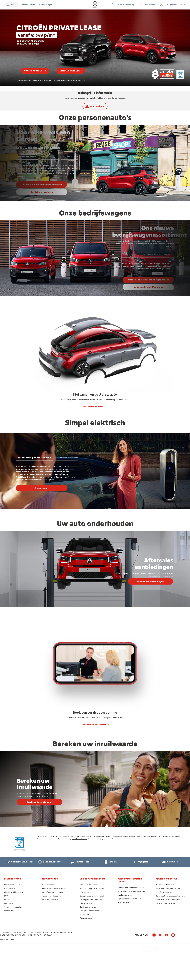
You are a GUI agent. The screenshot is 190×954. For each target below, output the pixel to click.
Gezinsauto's (9, 903)
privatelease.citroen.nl (79, 839)
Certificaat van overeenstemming (170, 896)
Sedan (6, 899)
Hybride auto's (10, 888)
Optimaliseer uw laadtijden (129, 899)
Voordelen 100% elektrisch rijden (132, 891)
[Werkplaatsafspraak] (172, 5)
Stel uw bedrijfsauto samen (92, 888)
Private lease (85, 892)
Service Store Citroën (165, 903)
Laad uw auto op (125, 895)
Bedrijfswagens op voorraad (92, 896)
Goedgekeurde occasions (91, 899)
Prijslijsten (84, 914)
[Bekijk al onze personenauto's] (26, 949)
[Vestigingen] (147, 5)
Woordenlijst (123, 902)
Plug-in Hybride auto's (13, 892)
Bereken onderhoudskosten (168, 888)
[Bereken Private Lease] (70, 71)
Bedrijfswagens (48, 885)
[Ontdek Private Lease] (35, 71)
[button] (122, 5)
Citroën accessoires (164, 892)
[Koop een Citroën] (77, 949)
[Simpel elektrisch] (97, 949)
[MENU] (11, 4)
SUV (6, 896)
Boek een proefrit (50, 899)
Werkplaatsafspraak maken (167, 885)
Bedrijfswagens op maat (52, 892)
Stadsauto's (9, 911)
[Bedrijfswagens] (46, 5)
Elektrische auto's (12, 885)
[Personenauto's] (28, 5)
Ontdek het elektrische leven (131, 888)
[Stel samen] (151, 949)
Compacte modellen (13, 907)
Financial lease (86, 918)
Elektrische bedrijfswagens (54, 888)
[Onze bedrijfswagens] (54, 949)
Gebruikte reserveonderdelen (169, 899)
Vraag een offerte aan (51, 896)
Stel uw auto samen (88, 885)
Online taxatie (86, 903)
